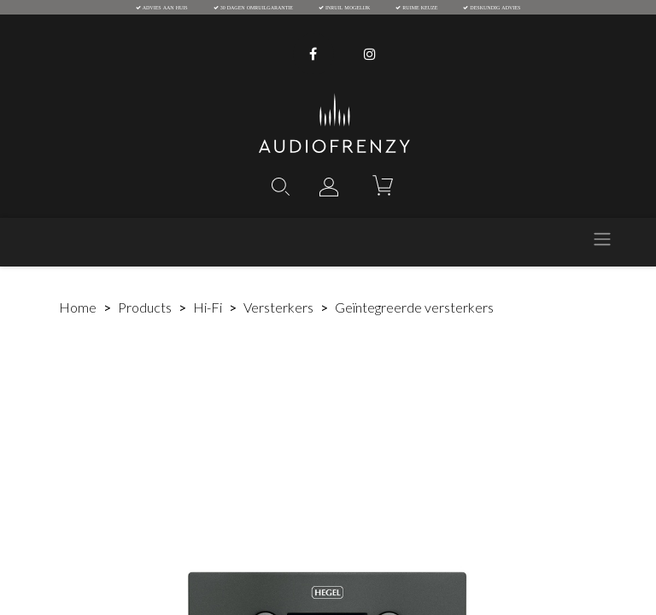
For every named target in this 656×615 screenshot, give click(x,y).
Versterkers (278, 307)
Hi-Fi (207, 307)
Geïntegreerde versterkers (414, 307)
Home (78, 307)
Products (145, 307)
